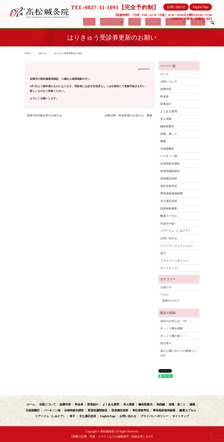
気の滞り (166, 343)
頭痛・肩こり (168, 133)
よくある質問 (168, 111)
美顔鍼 (160, 404)
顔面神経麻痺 (168, 208)
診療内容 (166, 88)
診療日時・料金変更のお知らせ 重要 (128, 115)
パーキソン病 (168, 156)
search (212, 22)
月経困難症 (167, 148)
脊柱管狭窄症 (168, 186)
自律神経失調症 (170, 163)
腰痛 (163, 141)
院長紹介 (152, 21)
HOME (27, 53)
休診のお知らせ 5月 (173, 320)
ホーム (93, 21)
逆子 (163, 253)
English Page (200, 7)
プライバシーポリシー (174, 260)
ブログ (194, 21)
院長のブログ (170, 300)
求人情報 (166, 118)
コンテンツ (171, 21)
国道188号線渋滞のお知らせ (44, 115)
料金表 (136, 21)
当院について (111, 21)
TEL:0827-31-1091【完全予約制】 (115, 7)
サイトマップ (168, 268)
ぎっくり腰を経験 (171, 328)
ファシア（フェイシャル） (177, 245)
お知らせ (42, 53)
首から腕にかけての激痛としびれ (178, 353)
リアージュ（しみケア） (175, 230)
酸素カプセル (168, 215)
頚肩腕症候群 (168, 178)
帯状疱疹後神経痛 (171, 193)
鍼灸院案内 (167, 126)
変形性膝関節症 (170, 171)
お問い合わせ (176, 7)
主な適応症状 (168, 200)
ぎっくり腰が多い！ (173, 335)
